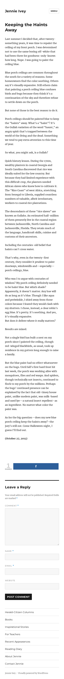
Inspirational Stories (17, 627)
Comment (12, 505)
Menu (54, 11)
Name (9, 551)
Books (9, 619)
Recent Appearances (17, 641)
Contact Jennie (14, 663)
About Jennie (13, 656)
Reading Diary (13, 649)
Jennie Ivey (15, 11)
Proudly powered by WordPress (33, 673)
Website (10, 580)
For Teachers (12, 634)
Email (9, 566)
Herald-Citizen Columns (19, 612)
